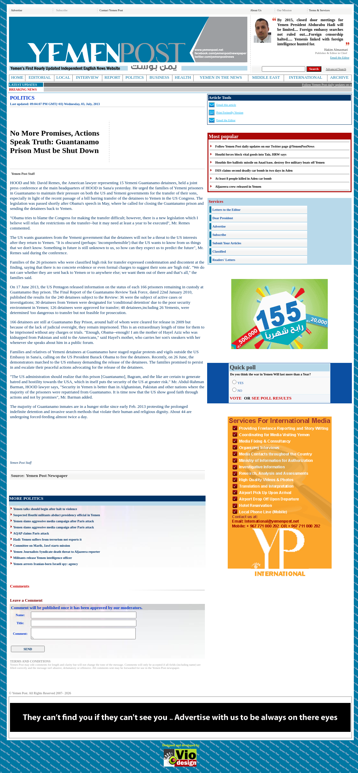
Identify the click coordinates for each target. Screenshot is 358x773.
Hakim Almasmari (336, 49)
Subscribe (62, 10)
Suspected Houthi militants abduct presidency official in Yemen (56, 515)
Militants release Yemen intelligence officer (42, 558)
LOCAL (63, 77)
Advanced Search (336, 69)
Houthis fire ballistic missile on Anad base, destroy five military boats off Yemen (270, 162)
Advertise (16, 10)
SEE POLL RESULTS (271, 398)
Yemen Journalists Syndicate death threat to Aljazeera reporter (56, 551)
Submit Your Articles (226, 243)
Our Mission (284, 10)
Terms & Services (319, 10)
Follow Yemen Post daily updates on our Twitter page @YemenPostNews (264, 146)
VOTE (236, 398)
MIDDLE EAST (266, 77)
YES (240, 383)
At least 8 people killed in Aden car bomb (243, 178)
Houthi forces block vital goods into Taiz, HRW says (250, 154)
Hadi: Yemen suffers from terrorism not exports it (47, 539)
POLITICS (134, 77)
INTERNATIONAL (305, 77)
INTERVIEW (87, 77)
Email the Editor (339, 57)
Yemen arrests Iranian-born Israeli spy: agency (45, 564)
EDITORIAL (40, 77)
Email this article (226, 104)
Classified (219, 251)
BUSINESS (159, 77)
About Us (256, 10)
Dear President (222, 218)
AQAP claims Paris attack (31, 533)
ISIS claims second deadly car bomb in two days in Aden (253, 170)
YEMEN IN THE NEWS (221, 77)
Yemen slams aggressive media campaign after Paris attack (53, 521)
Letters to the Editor (226, 209)
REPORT (112, 77)
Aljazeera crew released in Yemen (238, 186)
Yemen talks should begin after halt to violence (45, 509)
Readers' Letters (223, 260)
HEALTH (183, 77)
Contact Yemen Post (111, 10)
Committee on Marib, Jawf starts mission (41, 545)
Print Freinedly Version (229, 112)
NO (239, 390)
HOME (17, 77)
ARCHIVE (339, 77)
